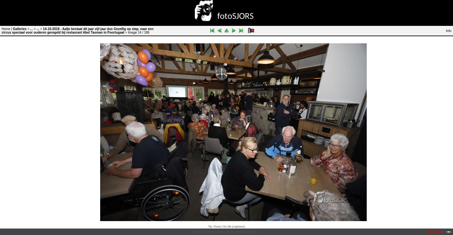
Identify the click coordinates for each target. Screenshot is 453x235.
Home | (7, 29)
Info (448, 31)
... (31, 29)
